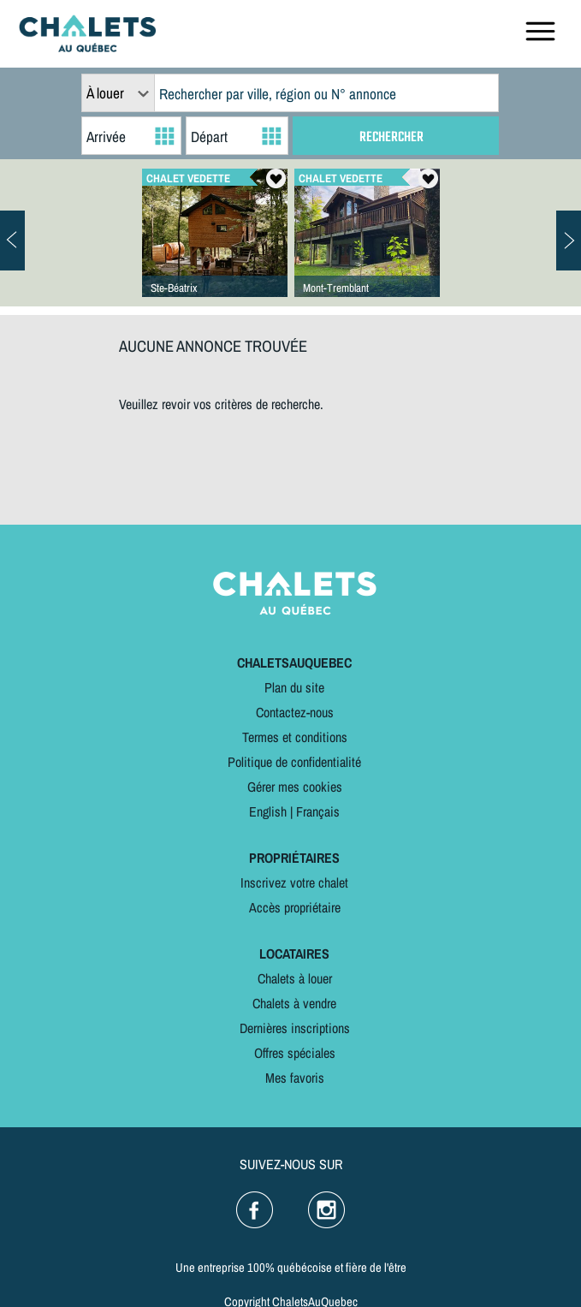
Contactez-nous (295, 712)
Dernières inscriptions (295, 1028)
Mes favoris (294, 1077)
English (268, 811)
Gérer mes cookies (294, 786)
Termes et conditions (294, 737)
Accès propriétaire (295, 907)
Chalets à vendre (294, 1003)
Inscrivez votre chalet (294, 882)
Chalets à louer (295, 978)
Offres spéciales (294, 1052)
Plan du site (294, 687)
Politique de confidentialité (294, 761)
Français (318, 811)
